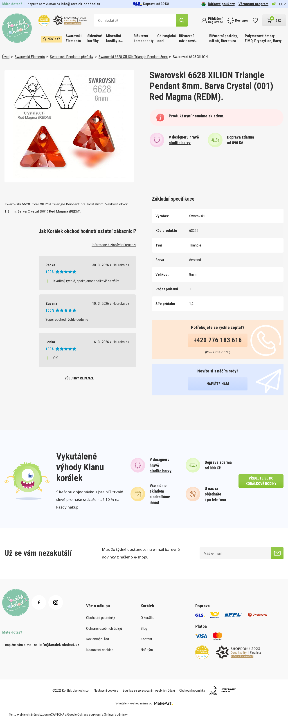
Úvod (5, 56)
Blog (144, 628)
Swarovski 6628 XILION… (191, 56)
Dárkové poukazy (218, 4)
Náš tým (147, 650)
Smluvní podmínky (116, 715)
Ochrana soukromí (89, 715)
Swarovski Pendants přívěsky (71, 56)
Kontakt (146, 639)
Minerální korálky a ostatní (113, 39)
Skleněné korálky (94, 38)
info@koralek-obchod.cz (81, 4)
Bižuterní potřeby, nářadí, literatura (223, 38)
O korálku (147, 617)
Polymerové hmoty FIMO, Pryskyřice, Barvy (263, 38)
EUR (282, 4)
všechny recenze (79, 378)
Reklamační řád (97, 639)
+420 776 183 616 (218, 340)
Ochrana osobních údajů (104, 628)
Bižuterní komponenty (144, 38)
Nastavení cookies (99, 650)
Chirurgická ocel (166, 38)
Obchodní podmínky (100, 617)
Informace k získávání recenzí (114, 244)
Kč (274, 4)
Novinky (51, 39)
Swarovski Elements (73, 38)
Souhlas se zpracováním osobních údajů (149, 690)
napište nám (218, 383)
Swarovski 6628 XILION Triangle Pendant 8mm (133, 56)
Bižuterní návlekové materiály (187, 39)
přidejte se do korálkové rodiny (261, 481)
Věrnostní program (253, 4)
